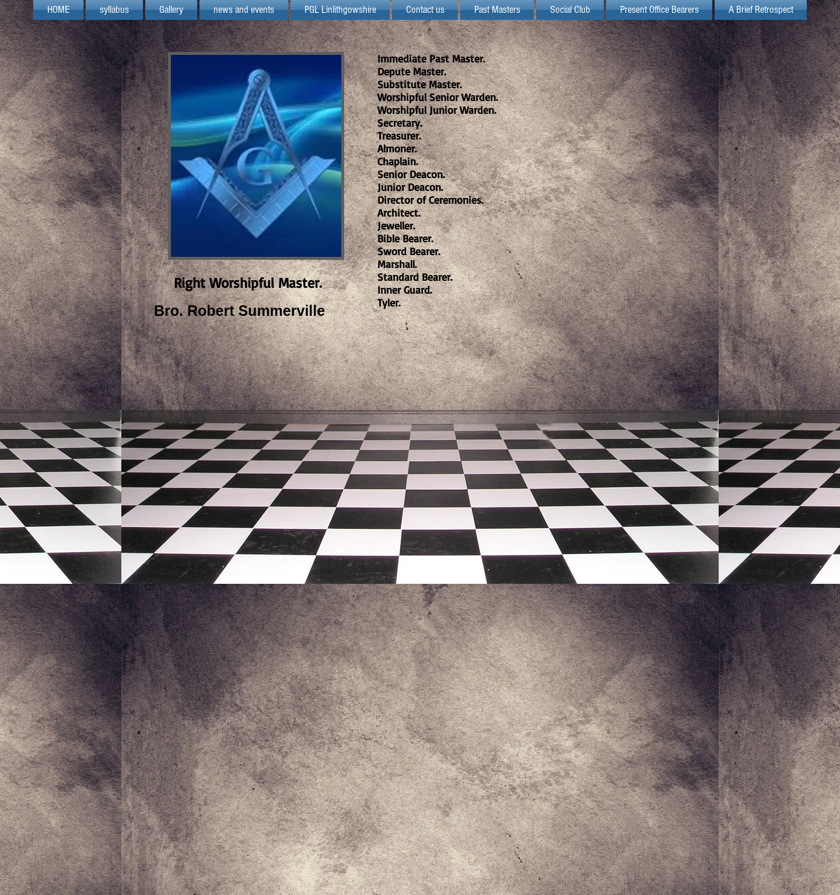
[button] (340, 10)
